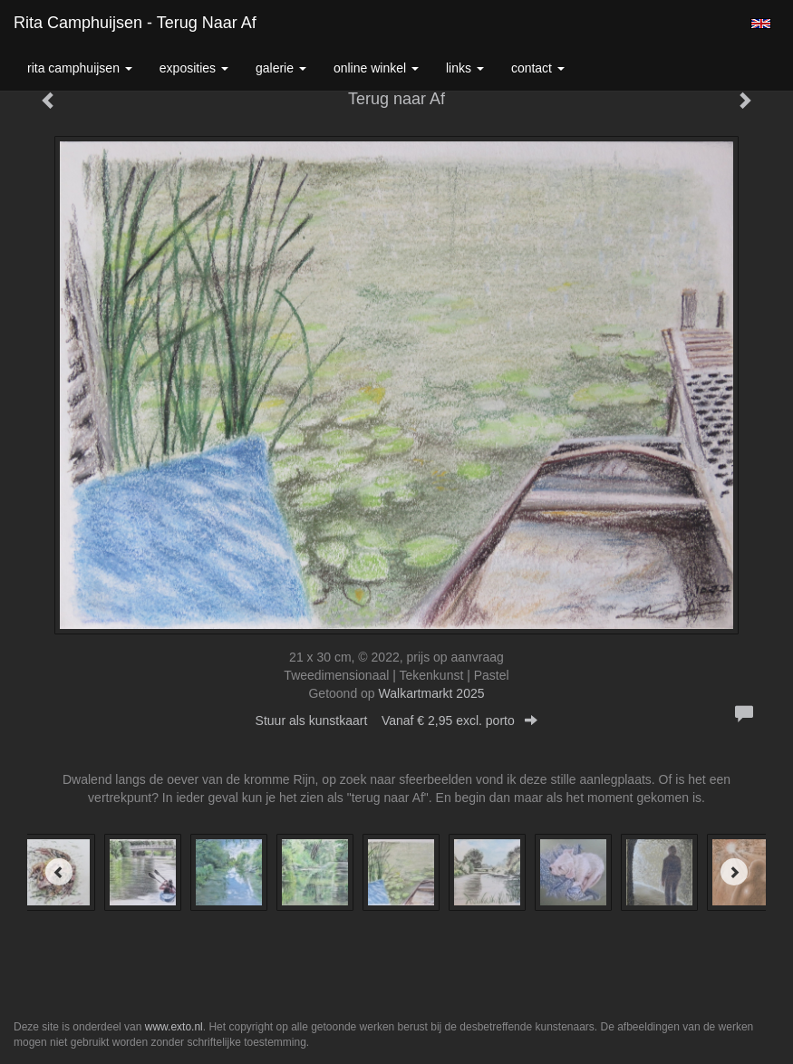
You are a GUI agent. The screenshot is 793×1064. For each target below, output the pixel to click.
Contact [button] (538, 68)
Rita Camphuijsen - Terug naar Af (135, 23)
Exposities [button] (194, 68)
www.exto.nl (174, 1026)
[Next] (734, 871)
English (760, 23)
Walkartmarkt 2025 (432, 693)
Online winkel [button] (376, 68)
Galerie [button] (281, 68)
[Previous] (59, 871)
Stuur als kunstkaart (397, 720)
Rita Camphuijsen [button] (79, 68)
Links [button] (465, 68)
